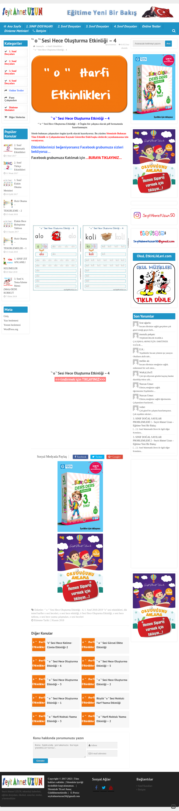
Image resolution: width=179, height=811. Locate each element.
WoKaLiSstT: (153, 376)
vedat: (152, 410)
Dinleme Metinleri (16, 31)
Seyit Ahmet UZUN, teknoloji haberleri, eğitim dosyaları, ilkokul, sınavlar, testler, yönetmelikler (22, 796)
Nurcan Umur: (146, 387)
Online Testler (151, 26)
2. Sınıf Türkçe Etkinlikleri (19, 166)
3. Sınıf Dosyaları (97, 26)
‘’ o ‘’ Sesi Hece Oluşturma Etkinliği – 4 (80, 373)
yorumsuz (112, 44)
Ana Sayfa (14, 26)
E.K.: (153, 353)
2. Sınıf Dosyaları (69, 26)
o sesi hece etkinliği (69, 614)
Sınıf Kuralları (145, 786)
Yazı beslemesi (11, 320)
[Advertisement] (80, 193)
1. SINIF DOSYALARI (39, 26)
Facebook (82, 456)
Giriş (6, 316)
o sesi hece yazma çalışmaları (54, 617)
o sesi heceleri (77, 617)
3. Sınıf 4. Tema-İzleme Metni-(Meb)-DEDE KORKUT (15, 286)
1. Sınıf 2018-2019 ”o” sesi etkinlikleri (103, 610)
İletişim (41, 31)
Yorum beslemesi (12, 325)
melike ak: (151, 364)
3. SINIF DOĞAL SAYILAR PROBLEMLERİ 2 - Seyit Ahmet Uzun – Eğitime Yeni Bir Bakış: (153, 444)
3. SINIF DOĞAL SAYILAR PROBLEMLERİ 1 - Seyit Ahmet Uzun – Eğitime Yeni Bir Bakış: (153, 425)
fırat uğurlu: (152, 326)
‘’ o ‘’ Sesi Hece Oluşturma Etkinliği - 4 (63, 610)
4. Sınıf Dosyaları (125, 26)
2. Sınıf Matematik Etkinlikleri (19, 149)
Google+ (115, 456)
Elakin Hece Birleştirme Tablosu (20, 225)
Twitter (98, 456)
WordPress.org (11, 329)
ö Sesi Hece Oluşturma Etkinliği (96, 614)
